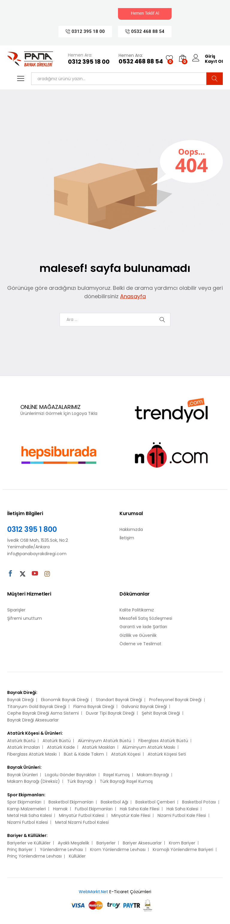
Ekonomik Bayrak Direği (65, 700)
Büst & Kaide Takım (84, 754)
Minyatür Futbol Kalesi (81, 815)
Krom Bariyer (182, 843)
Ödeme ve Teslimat (140, 644)
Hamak (60, 809)
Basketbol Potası (199, 802)
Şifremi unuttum (24, 618)
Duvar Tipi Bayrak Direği (110, 713)
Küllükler (77, 856)
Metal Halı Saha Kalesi (29, 815)
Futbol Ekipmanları (94, 809)
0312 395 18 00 (89, 62)
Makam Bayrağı (153, 775)
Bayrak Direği (20, 700)
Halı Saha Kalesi (182, 809)
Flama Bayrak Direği (93, 707)
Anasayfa (133, 296)
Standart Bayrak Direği (119, 700)
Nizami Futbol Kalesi (27, 822)
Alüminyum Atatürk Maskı (148, 747)
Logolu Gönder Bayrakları (70, 775)
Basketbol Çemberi (155, 802)
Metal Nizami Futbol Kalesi (82, 822)
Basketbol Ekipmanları (71, 802)
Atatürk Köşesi (125, 754)
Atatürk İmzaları (23, 747)
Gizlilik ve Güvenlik (138, 635)
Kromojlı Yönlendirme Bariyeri (183, 850)
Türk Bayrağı (80, 781)
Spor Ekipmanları (24, 802)
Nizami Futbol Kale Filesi (182, 815)
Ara (214, 78)
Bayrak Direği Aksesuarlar (33, 720)
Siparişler (16, 610)
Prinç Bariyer (20, 850)
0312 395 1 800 (32, 529)
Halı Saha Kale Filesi (139, 809)
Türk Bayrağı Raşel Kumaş (126, 781)
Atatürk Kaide (61, 747)
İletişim (126, 538)
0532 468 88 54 (141, 62)
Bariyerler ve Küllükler (29, 843)
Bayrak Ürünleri (22, 775)
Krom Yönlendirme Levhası (118, 850)
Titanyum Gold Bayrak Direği (36, 707)
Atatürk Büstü (21, 741)
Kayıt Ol (214, 61)
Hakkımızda (131, 529)
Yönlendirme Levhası (61, 850)
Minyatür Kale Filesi (130, 815)
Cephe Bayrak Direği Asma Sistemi (43, 713)
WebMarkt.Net (93, 892)
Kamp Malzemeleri (26, 809)
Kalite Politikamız (136, 610)
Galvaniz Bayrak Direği (144, 707)
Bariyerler (106, 843)
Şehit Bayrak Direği (161, 713)
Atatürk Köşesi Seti (167, 754)
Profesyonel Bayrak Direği (175, 700)
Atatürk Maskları (98, 747)
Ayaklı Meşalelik (73, 843)
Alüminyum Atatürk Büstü (104, 741)
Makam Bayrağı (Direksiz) (33, 781)
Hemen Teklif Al (145, 13)
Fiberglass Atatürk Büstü (163, 741)
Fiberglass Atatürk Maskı (32, 754)
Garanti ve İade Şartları (143, 627)
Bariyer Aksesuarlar (142, 843)
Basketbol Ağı (114, 802)
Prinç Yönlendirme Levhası (34, 856)
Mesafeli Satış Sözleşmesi (145, 618)
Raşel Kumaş (116, 775)
